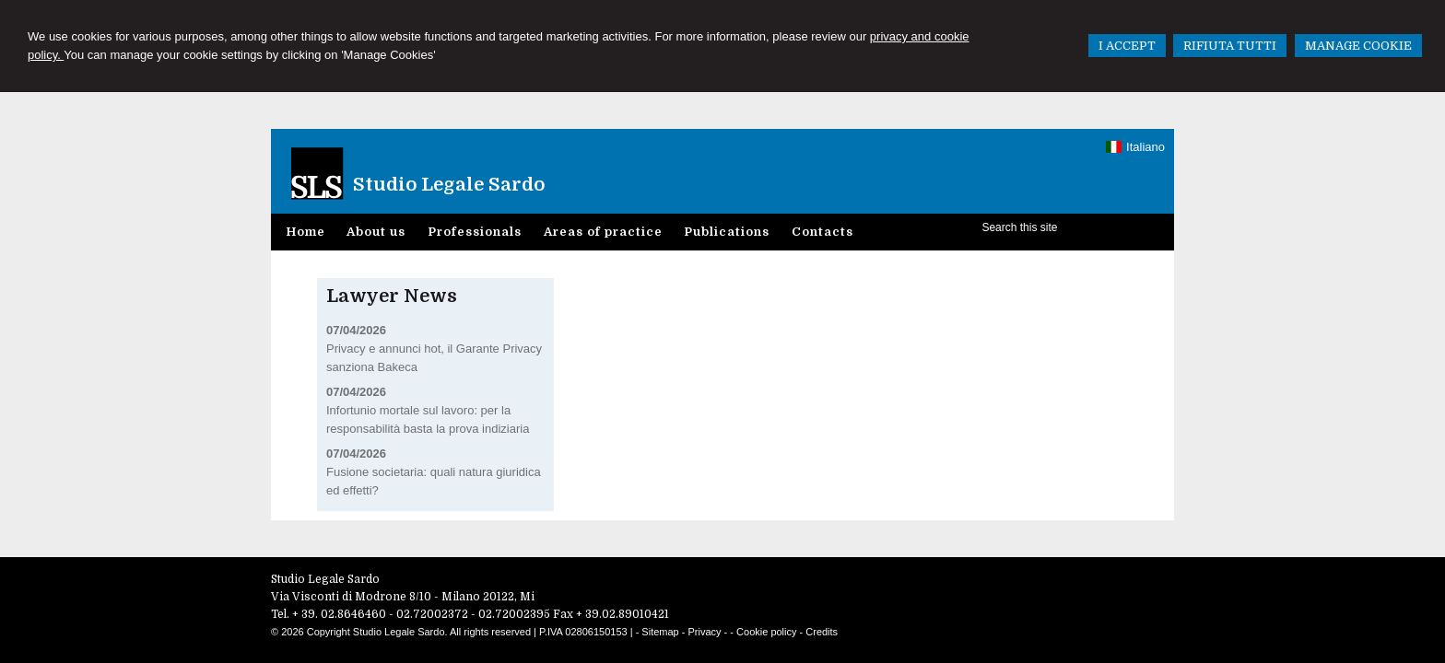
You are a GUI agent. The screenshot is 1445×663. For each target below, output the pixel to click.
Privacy (705, 631)
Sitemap (659, 631)
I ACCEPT (1127, 45)
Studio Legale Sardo (449, 184)
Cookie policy (766, 631)
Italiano (1135, 147)
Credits (821, 631)
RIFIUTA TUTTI (1229, 45)
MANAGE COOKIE (1358, 45)
